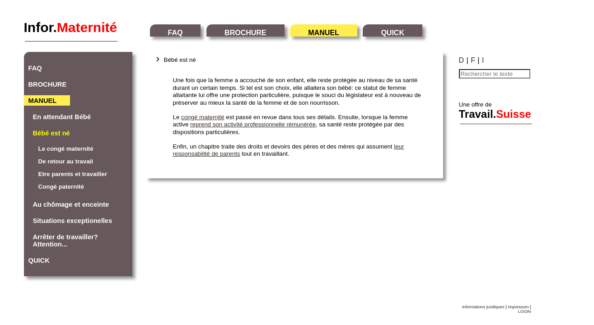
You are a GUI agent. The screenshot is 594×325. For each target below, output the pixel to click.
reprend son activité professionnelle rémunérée (253, 124)
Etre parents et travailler (73, 174)
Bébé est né (51, 133)
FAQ (175, 33)
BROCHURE (245, 33)
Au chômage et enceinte (71, 204)
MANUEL (323, 33)
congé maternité (203, 117)
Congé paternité (61, 186)
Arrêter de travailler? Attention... (65, 240)
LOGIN (524, 311)
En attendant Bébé (62, 117)
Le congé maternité (66, 148)
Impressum (518, 307)
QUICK (392, 33)
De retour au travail (65, 161)
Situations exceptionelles (72, 220)
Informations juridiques (483, 307)
